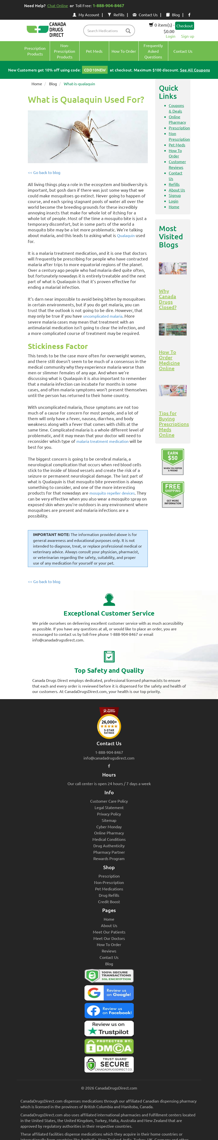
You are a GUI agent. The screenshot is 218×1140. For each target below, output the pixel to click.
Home (37, 83)
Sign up (187, 36)
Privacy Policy (109, 813)
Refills (116, 14)
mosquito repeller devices (112, 492)
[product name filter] (110, 30)
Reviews (109, 950)
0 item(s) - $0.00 (161, 28)
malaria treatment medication (102, 441)
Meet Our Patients (109, 931)
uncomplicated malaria (102, 315)
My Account (86, 14)
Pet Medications (109, 888)
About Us (177, 189)
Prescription (179, 127)
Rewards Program (109, 858)
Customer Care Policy (109, 800)
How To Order (109, 944)
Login (170, 36)
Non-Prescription (109, 882)
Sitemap (109, 820)
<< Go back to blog (44, 172)
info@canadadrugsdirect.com (109, 757)
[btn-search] (128, 31)
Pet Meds (177, 144)
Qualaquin (126, 235)
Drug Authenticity (109, 845)
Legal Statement (109, 807)
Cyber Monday (109, 826)
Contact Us (145, 14)
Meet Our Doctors (109, 938)
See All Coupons (195, 69)
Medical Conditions (109, 839)
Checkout (184, 25)
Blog (173, 14)
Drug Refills (109, 895)
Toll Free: (100, 5)
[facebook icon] (189, 14)
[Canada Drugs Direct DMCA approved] (109, 1047)
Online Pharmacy (109, 832)
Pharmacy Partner (109, 851)
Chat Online (57, 5)
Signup (175, 195)
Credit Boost (109, 901)
